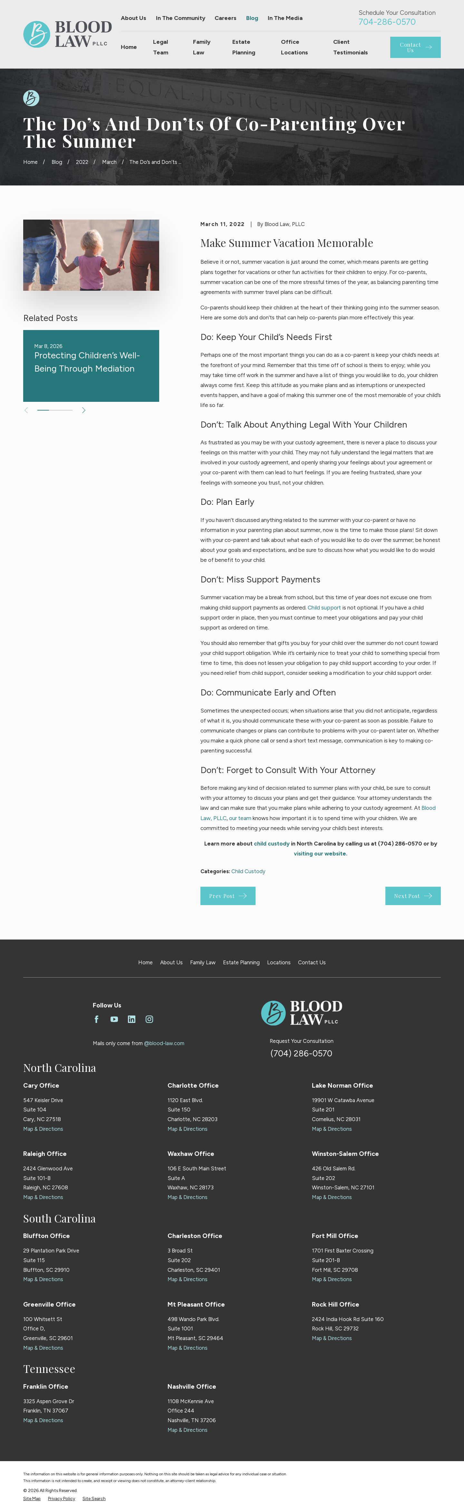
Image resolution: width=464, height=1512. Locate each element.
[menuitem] (32, 1499)
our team (240, 818)
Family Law (203, 962)
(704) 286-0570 (301, 1053)
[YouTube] (114, 1019)
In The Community (180, 18)
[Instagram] (149, 1019)
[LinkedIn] (131, 1019)
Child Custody (248, 871)
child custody (272, 843)
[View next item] (84, 410)
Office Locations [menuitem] (294, 47)
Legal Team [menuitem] (160, 47)
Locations (279, 962)
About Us (133, 18)
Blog (252, 18)
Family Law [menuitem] (201, 47)
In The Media (285, 18)
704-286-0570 (387, 22)
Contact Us (312, 962)
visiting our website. (320, 853)
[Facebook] (96, 1019)
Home (145, 962)
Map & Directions (43, 1129)
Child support (324, 607)
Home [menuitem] (129, 47)
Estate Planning (241, 962)
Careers (226, 18)
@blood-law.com (164, 1043)
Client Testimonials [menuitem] (350, 47)
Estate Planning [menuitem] (243, 47)
